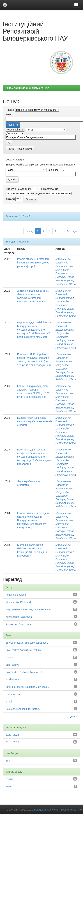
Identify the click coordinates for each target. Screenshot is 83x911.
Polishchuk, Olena (66, 284)
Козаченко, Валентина (19, 624)
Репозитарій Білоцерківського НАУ (27, 88)
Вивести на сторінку (18, 189)
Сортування (50, 189)
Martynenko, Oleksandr (19, 602)
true (8, 760)
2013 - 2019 (12, 742)
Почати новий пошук (20, 148)
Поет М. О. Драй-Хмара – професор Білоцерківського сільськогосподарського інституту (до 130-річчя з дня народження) (34, 456)
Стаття (9, 779)
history (9, 657)
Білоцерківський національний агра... (27, 686)
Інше (8, 786)
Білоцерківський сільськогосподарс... (27, 642)
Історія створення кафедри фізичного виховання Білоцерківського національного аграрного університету (33, 520)
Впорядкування (40, 193)
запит (9, 114)
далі (75, 231)
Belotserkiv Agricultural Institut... (23, 708)
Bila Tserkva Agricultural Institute (24, 650)
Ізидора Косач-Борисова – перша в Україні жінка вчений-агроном (34, 421)
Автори (10, 199)
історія (9, 701)
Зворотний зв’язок (71, 809)
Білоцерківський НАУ (46, 809)
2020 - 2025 (12, 734)
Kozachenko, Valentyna (19, 616)
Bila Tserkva (12, 664)
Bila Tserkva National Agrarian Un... (25, 672)
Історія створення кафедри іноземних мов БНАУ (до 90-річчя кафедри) (33, 263)
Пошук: (10, 109)
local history (12, 679)
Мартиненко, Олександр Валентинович (64, 263)
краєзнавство (13, 694)
